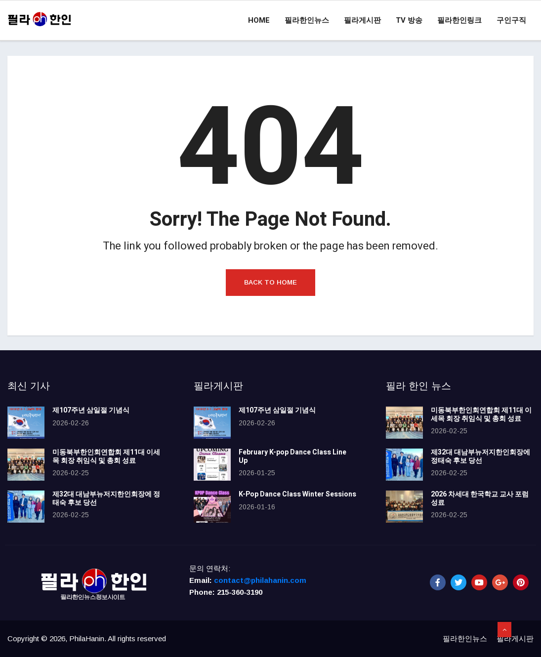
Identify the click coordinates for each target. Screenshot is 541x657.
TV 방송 (409, 20)
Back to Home (270, 282)
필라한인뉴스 (307, 20)
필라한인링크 (459, 20)
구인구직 (511, 20)
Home (259, 20)
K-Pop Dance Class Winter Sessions (297, 494)
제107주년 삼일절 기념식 (90, 410)
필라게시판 (362, 20)
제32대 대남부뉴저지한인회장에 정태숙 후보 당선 (106, 498)
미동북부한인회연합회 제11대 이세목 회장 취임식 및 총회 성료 (106, 456)
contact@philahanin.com (260, 580)
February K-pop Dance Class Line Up (292, 456)
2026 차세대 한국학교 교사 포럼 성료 (480, 498)
